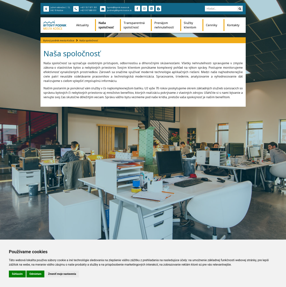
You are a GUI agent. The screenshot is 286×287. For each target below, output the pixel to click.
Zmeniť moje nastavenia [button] (62, 273)
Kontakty (233, 25)
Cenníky (211, 25)
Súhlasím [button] (17, 273)
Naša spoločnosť (106, 25)
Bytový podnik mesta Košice (58, 40)
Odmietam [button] (35, 273)
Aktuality (82, 25)
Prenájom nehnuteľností (164, 25)
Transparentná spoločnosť (134, 25)
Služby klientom (190, 25)
